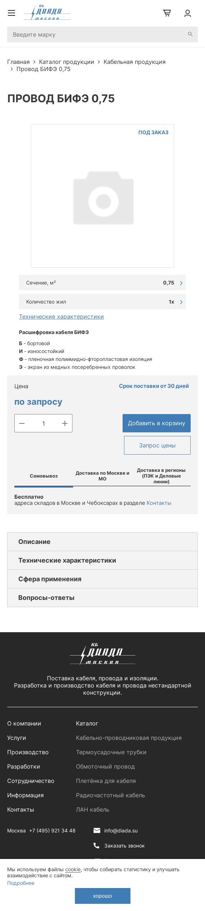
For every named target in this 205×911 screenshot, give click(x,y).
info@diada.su (121, 830)
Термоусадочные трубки (111, 752)
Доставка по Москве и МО (102, 476)
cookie (73, 869)
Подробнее (20, 883)
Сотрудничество (30, 780)
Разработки (23, 766)
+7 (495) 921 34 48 (52, 830)
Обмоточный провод (105, 766)
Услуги (16, 737)
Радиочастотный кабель (110, 795)
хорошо (102, 896)
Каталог (87, 723)
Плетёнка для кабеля (106, 780)
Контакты (159, 502)
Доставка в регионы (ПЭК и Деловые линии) (161, 475)
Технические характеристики (61, 316)
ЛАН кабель (92, 809)
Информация (25, 795)
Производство (28, 752)
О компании (24, 723)
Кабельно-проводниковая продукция (129, 737)
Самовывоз (44, 476)
